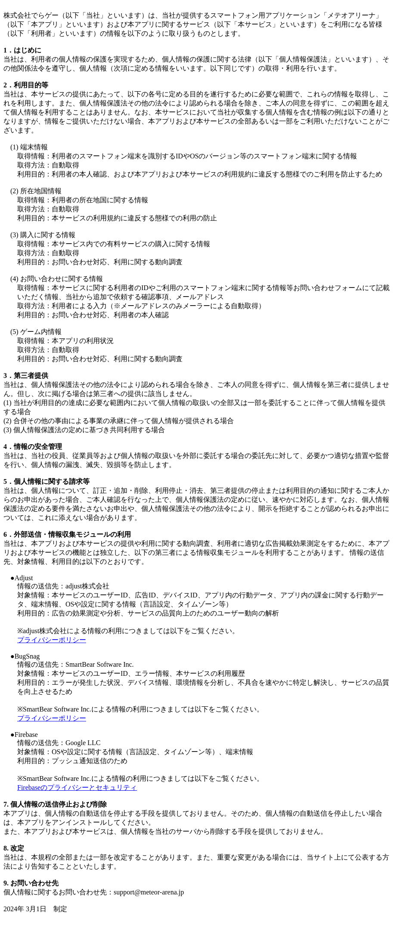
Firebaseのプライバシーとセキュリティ (77, 787)
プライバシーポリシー (51, 639)
